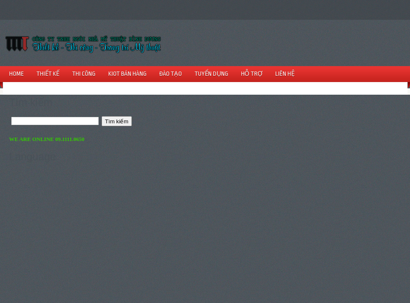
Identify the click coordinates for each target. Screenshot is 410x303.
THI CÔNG (84, 73)
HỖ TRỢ (252, 73)
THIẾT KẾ (48, 73)
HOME (16, 73)
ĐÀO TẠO (170, 73)
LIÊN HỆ (285, 73)
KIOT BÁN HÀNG (127, 73)
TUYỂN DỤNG (211, 73)
